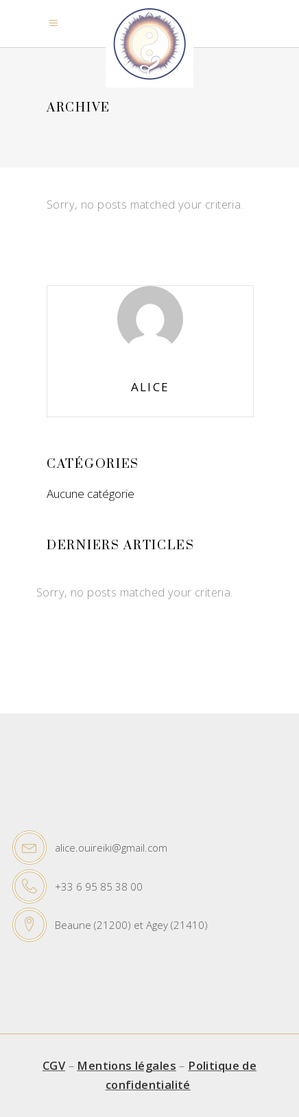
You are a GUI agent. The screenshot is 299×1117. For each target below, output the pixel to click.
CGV (54, 1065)
